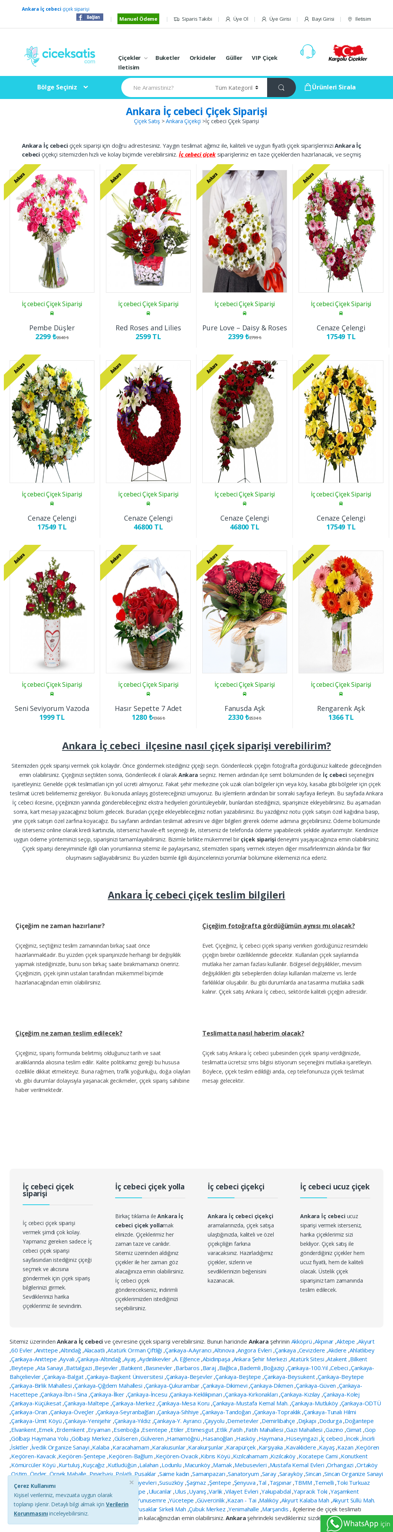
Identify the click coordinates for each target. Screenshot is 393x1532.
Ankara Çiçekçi (183, 121)
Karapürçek (241, 1447)
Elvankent (24, 1429)
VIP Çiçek (264, 57)
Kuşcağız (94, 1465)
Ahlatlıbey (362, 1350)
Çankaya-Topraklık (278, 1412)
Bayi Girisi (319, 19)
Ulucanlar (161, 1491)
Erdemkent (71, 1429)
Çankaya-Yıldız (133, 1421)
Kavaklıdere (301, 1447)
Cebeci (339, 1368)
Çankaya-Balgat (64, 1376)
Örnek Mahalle (69, 1474)
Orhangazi (341, 1465)
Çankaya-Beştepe (239, 1376)
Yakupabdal (276, 1491)
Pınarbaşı (101, 1474)
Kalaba (101, 1447)
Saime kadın (175, 1474)
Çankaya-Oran (30, 1412)
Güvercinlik (211, 1500)
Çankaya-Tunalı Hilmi (330, 1412)
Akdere (338, 1350)
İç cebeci (333, 1438)
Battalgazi (79, 1368)
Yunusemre (152, 1500)
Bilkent (358, 1359)
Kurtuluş (70, 1465)
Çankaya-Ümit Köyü (37, 1421)
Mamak (223, 1465)
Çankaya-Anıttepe (34, 1359)
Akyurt (366, 1341)
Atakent (337, 1359)
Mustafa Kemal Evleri (298, 1465)
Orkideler (203, 57)
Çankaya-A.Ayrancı (189, 1350)
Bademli (250, 1368)
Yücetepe (182, 1500)
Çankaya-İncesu (148, 1394)
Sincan (314, 1474)
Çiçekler (129, 57)
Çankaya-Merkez (134, 1403)
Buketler (167, 57)
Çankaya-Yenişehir (88, 1421)
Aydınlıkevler (155, 1359)
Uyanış (198, 1491)
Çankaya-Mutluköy (315, 1403)
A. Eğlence (187, 1359)
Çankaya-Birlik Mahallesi (42, 1385)
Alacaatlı (95, 1350)
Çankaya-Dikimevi (226, 1385)
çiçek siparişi (55, 9)
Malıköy (269, 1500)
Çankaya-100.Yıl (308, 1368)
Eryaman (100, 1429)
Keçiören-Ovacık (178, 1456)
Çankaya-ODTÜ (361, 1403)
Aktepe (347, 1341)
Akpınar (325, 1341)
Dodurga (331, 1421)
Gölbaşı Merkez (92, 1438)
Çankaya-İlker (108, 1394)
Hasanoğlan (218, 1438)
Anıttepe (47, 1350)
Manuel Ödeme (138, 18)
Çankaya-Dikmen (272, 1385)
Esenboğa (127, 1429)
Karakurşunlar (206, 1447)
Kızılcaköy (284, 1456)
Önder (39, 1474)
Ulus (181, 1491)
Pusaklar (146, 1474)
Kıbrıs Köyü (216, 1456)
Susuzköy (172, 1482)
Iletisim (359, 19)
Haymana (272, 1438)
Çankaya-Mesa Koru (184, 1403)
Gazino (335, 1429)
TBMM (303, 1482)
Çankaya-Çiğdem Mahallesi (109, 1385)
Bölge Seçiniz (57, 87)
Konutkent (354, 1456)
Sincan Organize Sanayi (353, 1474)
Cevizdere (313, 1350)
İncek (353, 1438)
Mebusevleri (251, 1465)
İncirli (368, 1438)
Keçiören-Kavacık (34, 1456)
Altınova (225, 1350)
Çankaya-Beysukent (290, 1376)
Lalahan (149, 1465)
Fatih (237, 1429)
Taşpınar (281, 1482)
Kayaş (327, 1447)
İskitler (20, 1447)
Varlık (216, 1491)
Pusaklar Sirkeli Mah (161, 1509)
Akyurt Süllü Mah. (353, 1500)
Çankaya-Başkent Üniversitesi (126, 1376)
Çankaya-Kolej (341, 1394)
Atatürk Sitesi (308, 1359)
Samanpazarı (209, 1474)
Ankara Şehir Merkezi (261, 1359)
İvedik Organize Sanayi (61, 1447)
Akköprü (302, 1341)
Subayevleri (142, 1482)
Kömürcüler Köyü (34, 1465)
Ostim (19, 1474)
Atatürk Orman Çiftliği (135, 1350)
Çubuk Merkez (208, 1509)
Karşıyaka (272, 1447)
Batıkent (132, 1368)
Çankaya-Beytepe (341, 1376)
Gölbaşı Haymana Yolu (40, 1438)
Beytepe (23, 1368)
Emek (46, 1429)
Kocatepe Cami (319, 1456)
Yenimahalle (244, 1509)
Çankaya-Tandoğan (227, 1412)
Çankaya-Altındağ (99, 1359)
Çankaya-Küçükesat (37, 1403)
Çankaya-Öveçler (73, 1412)
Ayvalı (67, 1359)
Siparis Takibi (192, 19)
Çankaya (286, 1350)
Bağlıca (228, 1368)
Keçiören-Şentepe (82, 1456)
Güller (234, 57)
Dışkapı (308, 1421)
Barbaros (188, 1368)
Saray (270, 1474)
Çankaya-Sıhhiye (179, 1412)
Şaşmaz (197, 1482)
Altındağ (72, 1350)
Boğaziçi (274, 1368)
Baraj (210, 1368)
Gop (370, 1429)
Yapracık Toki (311, 1491)
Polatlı (124, 1474)
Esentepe (155, 1429)
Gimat (354, 1429)
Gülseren (126, 1438)
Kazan (346, 1447)
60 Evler (22, 1350)
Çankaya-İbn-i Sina (64, 1394)
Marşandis (276, 1509)
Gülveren (152, 1438)
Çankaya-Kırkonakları (252, 1394)
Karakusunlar (169, 1447)
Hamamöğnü (184, 1438)
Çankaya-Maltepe (87, 1403)
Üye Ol (236, 19)
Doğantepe (359, 1421)
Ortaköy (367, 1465)
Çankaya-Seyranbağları (127, 1412)
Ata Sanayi (50, 1368)
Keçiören (367, 1447)
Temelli (325, 1482)
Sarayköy (291, 1474)
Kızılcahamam (251, 1456)
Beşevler (107, 1368)
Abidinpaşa (217, 1359)
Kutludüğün (123, 1465)
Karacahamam (131, 1447)
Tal (263, 1482)
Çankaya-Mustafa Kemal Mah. (251, 1403)
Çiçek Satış (147, 121)
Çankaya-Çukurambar (173, 1385)
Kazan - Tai (242, 1500)
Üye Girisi (276, 19)
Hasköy (246, 1438)
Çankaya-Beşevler (190, 1376)
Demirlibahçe (279, 1421)
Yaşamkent (344, 1491)
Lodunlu (172, 1465)
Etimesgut (201, 1429)
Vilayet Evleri (242, 1491)
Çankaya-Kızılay (301, 1394)
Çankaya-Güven (316, 1385)
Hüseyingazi (302, 1438)
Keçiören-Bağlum (131, 1456)
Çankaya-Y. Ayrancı (178, 1421)
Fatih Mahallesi (265, 1429)
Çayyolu (215, 1421)
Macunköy (198, 1465)
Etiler (177, 1429)
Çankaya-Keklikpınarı (196, 1394)
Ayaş (130, 1359)
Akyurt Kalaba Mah (305, 1500)
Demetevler (243, 1421)
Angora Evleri (255, 1350)
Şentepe (221, 1482)
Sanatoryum (244, 1474)
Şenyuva (245, 1482)
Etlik (222, 1429)
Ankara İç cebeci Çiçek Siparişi (197, 111)
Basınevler (159, 1368)
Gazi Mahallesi (305, 1429)
